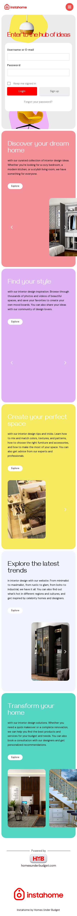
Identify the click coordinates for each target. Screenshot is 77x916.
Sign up (54, 91)
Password (13, 65)
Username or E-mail (20, 50)
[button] (11, 227)
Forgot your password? (38, 102)
